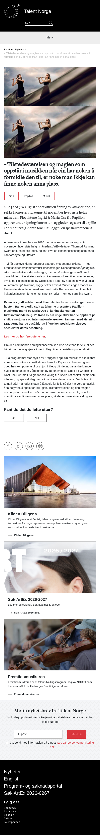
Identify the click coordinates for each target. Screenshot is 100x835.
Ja (13, 417)
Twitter (8, 818)
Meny (50, 37)
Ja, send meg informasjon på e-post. (33, 742)
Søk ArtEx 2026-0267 (27, 793)
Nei (37, 417)
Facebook (10, 807)
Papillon (28, 196)
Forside (8, 49)
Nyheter (19, 49)
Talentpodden (12, 822)
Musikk (46, 196)
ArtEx (11, 196)
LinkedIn (9, 815)
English (12, 778)
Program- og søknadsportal (33, 786)
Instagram (10, 811)
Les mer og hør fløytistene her (24, 336)
